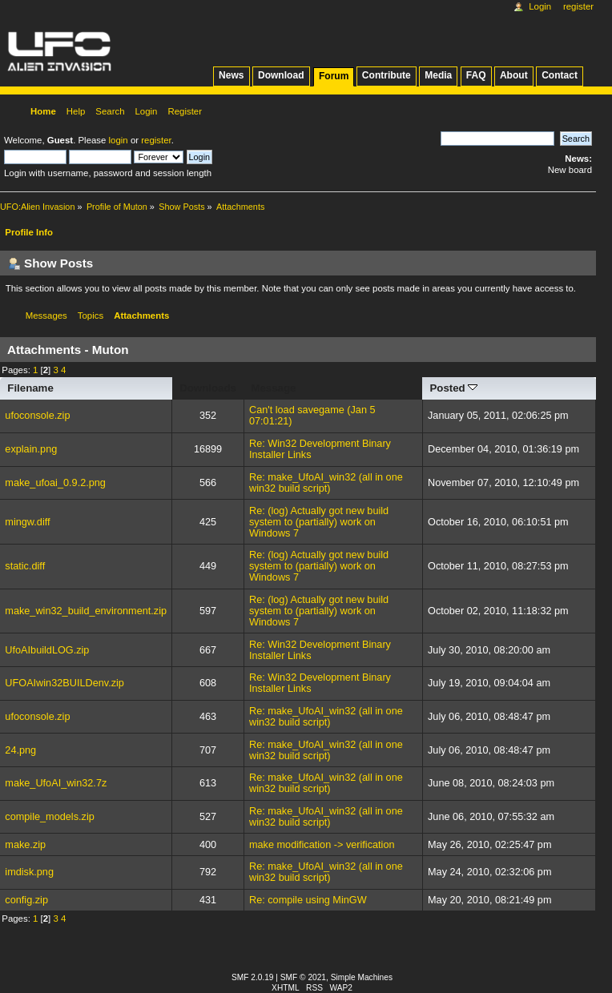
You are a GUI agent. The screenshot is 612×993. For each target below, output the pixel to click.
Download (281, 75)
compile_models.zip (49, 816)
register (156, 140)
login (118, 140)
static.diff (25, 566)
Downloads (207, 388)
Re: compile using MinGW (308, 900)
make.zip (25, 844)
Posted (453, 388)
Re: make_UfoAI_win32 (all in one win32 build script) (326, 483)
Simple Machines (362, 977)
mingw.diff (27, 522)
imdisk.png (29, 872)
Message (273, 388)
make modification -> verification (322, 844)
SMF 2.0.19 (253, 977)
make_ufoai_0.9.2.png (55, 482)
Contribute (386, 75)
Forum (333, 76)
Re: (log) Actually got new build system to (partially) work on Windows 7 (319, 522)
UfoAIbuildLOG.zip (47, 650)
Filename (30, 388)
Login (540, 6)
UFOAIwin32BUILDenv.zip (64, 683)
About (514, 75)
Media (438, 75)
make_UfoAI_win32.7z (56, 783)
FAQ (476, 75)
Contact (560, 75)
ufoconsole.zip (37, 415)
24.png (20, 750)
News (231, 75)
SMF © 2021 (303, 977)
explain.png (31, 449)
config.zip (26, 900)
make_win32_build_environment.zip (86, 611)
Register (578, 6)
